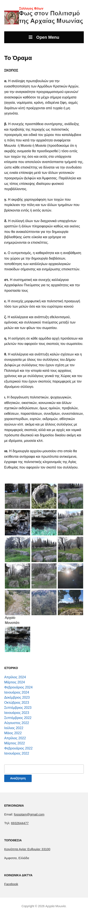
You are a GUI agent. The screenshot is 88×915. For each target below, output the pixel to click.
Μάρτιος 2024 (14, 682)
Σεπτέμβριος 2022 (17, 718)
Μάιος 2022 (13, 733)
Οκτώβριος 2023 (16, 702)
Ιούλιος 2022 (13, 728)
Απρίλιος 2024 (15, 677)
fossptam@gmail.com (29, 814)
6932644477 (19, 823)
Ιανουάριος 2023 (16, 713)
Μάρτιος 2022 (14, 743)
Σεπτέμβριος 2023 (17, 707)
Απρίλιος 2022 (15, 738)
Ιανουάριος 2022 (16, 753)
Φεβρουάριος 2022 (18, 748)
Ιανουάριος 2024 (16, 692)
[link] (27, 849)
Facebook (11, 884)
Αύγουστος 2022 (16, 723)
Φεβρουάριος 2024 (18, 687)
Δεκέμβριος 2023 (17, 697)
